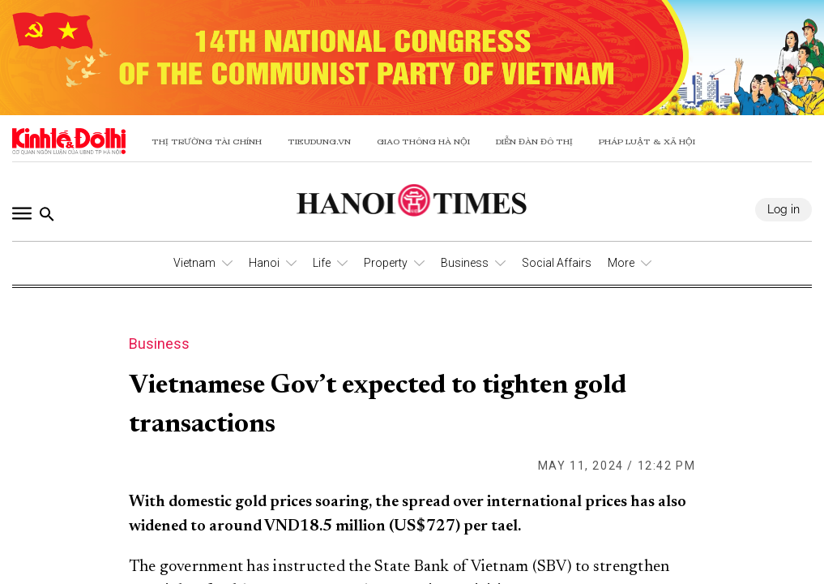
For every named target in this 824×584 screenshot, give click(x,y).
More (621, 262)
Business (465, 262)
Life (322, 262)
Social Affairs (556, 262)
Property (386, 262)
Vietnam (194, 262)
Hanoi (264, 262)
